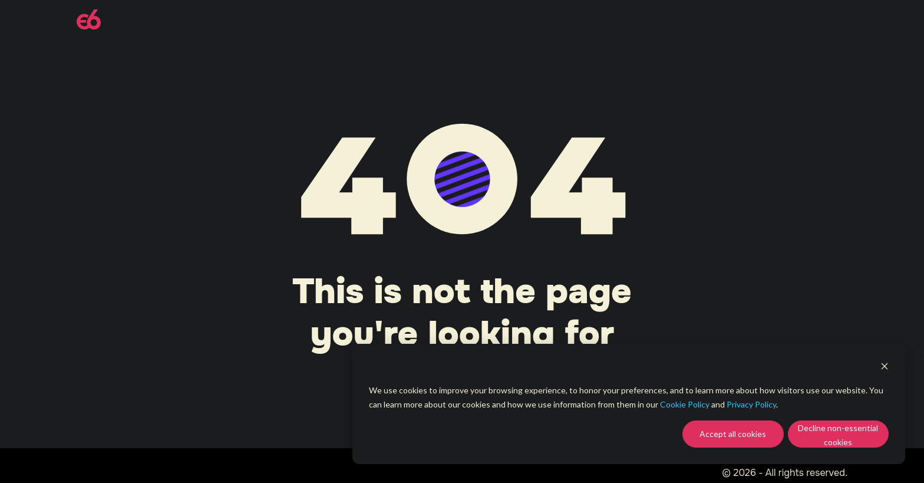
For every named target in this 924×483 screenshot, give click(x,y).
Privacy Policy (751, 404)
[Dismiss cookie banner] (884, 367)
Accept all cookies (732, 434)
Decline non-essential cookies (838, 435)
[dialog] (628, 404)
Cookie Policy (685, 404)
